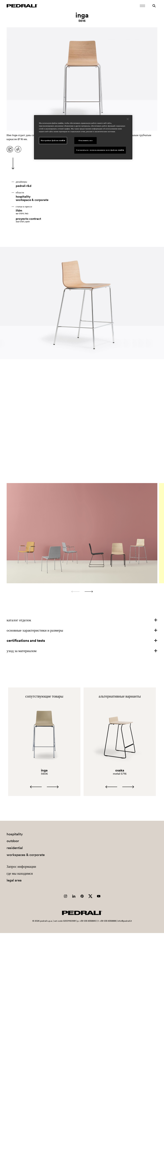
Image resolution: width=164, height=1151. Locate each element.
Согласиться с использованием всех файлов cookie (100, 150)
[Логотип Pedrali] (22, 5)
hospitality (23, 196)
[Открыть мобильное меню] (142, 5)
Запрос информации (21, 866)
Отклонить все (85, 140)
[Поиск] (154, 5)
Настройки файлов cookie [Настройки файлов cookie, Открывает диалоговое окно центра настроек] (53, 140)
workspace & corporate (32, 200)
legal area (14, 880)
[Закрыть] (127, 119)
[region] (83, 137)
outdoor (13, 841)
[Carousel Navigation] (82, 591)
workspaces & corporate (26, 855)
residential (15, 848)
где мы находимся (20, 873)
